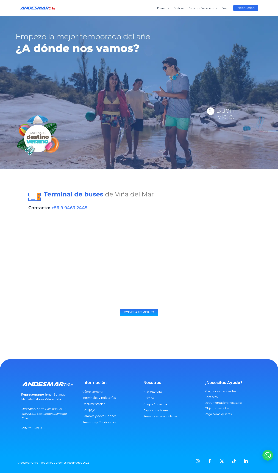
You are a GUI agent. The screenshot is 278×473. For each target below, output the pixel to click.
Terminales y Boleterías (99, 397)
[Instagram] (198, 461)
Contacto (211, 397)
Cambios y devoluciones (99, 416)
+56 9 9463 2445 (69, 207)
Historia (148, 398)
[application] (167, 8)
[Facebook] (210, 461)
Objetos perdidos (217, 408)
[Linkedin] (246, 461)
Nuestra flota (152, 392)
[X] (222, 461)
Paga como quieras (218, 414)
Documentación (93, 404)
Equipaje (88, 410)
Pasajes (163, 8)
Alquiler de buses (155, 410)
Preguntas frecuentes (220, 391)
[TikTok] (234, 461)
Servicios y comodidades (160, 416)
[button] (245, 8)
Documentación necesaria (223, 402)
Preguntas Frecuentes (202, 8)
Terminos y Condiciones (99, 422)
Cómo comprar (93, 391)
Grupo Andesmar (155, 404)
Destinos (179, 8)
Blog (224, 8)
